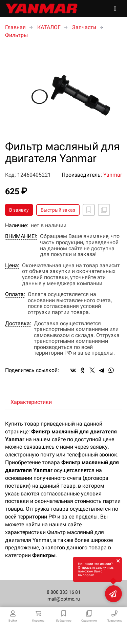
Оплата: (15, 294)
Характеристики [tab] (31, 402)
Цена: (12, 265)
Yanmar (112, 175)
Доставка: (18, 323)
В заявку (19, 210)
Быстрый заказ (58, 210)
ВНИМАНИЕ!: (21, 236)
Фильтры (16, 35)
